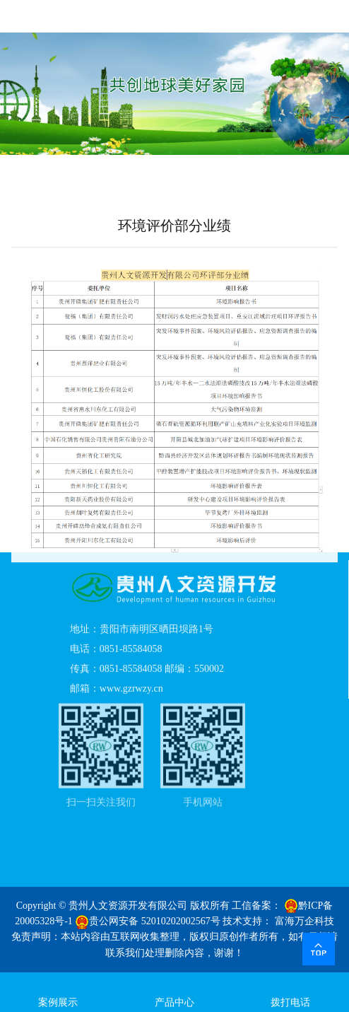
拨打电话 (290, 991)
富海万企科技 (304, 921)
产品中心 (175, 991)
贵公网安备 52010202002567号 (147, 921)
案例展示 (58, 991)
